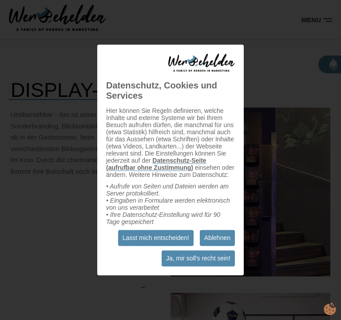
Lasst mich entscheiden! (156, 238)
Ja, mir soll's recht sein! (198, 258)
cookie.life (330, 309)
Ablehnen (217, 238)
